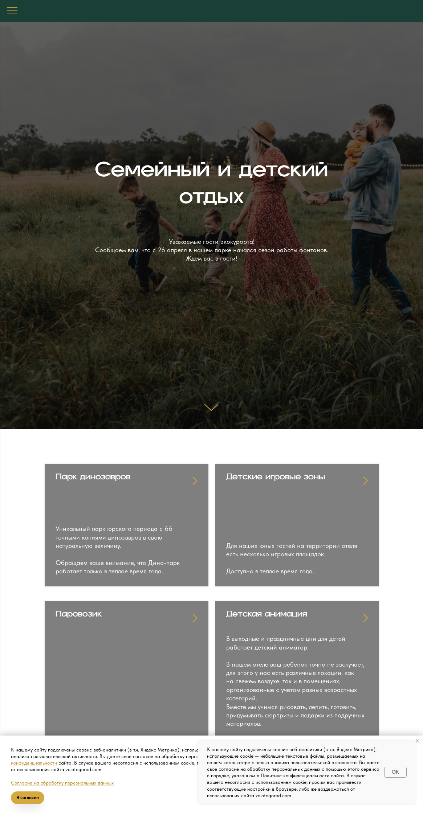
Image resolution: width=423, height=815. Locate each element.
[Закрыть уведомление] (417, 741)
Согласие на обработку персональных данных (62, 783)
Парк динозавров (93, 480)
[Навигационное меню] (12, 11)
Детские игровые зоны (275, 480)
